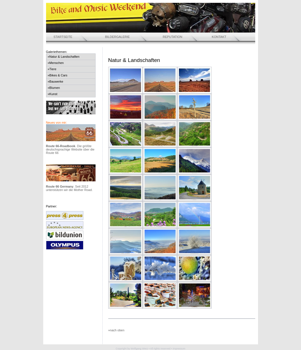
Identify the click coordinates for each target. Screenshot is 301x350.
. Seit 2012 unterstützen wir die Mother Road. (69, 188)
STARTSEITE (62, 36)
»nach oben (116, 330)
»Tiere (52, 69)
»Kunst (52, 94)
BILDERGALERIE (117, 36)
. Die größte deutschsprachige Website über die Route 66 (70, 149)
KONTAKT (219, 36)
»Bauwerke (55, 81)
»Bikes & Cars (58, 75)
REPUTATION (172, 36)
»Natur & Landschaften (64, 56)
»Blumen (54, 87)
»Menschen (56, 63)
